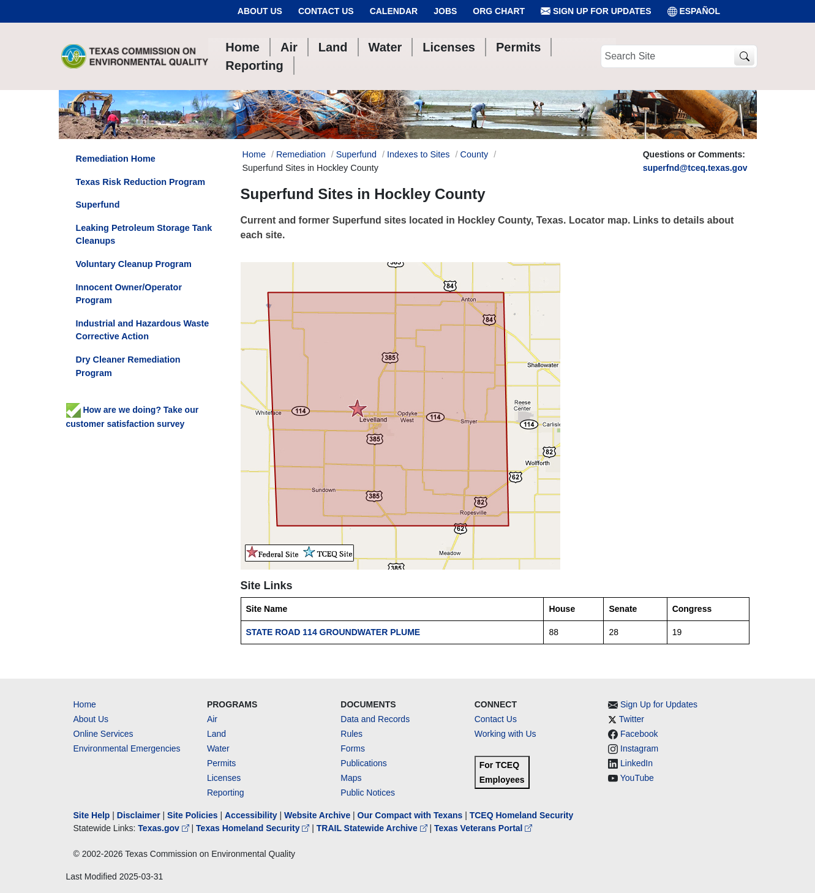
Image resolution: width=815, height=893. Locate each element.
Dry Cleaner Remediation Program (128, 366)
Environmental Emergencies (127, 748)
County (474, 154)
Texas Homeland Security (254, 828)
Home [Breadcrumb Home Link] (254, 154)
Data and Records (375, 719)
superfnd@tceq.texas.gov (695, 168)
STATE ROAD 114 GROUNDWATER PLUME (333, 632)
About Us (260, 11)
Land (216, 734)
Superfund (356, 154)
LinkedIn (636, 763)
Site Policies (192, 815)
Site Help (91, 815)
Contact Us (326, 11)
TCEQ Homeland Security (522, 815)
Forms (352, 748)
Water (218, 748)
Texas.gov (164, 828)
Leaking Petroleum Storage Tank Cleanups (144, 234)
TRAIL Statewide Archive (373, 828)
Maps (350, 778)
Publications (363, 763)
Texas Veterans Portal (483, 828)
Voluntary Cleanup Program (134, 264)
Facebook (639, 734)
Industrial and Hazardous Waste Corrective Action (142, 330)
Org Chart (499, 11)
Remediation (301, 154)
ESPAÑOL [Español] (694, 11)
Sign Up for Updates (596, 11)
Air (212, 719)
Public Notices (367, 792)
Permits (221, 763)
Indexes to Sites (418, 154)
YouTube (637, 778)
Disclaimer (138, 815)
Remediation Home (116, 159)
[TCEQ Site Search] (744, 56)
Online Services (103, 734)
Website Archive (317, 815)
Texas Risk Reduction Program (141, 182)
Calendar (394, 11)
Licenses (224, 778)
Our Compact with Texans (410, 815)
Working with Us (505, 734)
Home (84, 704)
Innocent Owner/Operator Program (129, 294)
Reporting (225, 792)
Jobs (445, 11)
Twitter (631, 719)
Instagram (639, 748)
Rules (351, 734)
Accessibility (252, 815)
